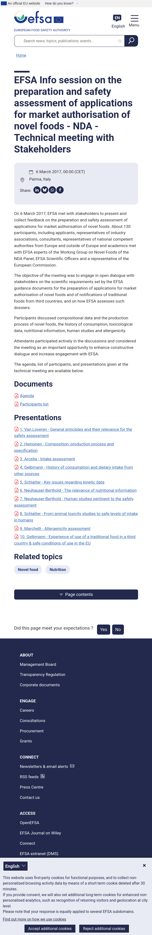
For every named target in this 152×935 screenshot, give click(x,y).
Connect (27, 843)
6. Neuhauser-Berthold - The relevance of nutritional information (75, 490)
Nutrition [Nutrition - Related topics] (57, 569)
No (118, 629)
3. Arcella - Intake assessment (44, 458)
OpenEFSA (29, 822)
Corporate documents (40, 684)
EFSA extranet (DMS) (39, 853)
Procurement (32, 731)
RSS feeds (29, 776)
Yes (103, 629)
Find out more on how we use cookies (34, 919)
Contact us (30, 797)
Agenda (24, 395)
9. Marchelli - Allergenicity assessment (52, 528)
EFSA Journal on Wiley (40, 833)
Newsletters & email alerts (44, 766)
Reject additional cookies (104, 928)
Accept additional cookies (50, 928)
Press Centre (31, 787)
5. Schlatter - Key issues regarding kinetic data (59, 482)
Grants (26, 741)
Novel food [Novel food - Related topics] (28, 569)
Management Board (38, 664)
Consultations (32, 720)
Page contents (76, 594)
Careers (27, 710)
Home (21, 55)
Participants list (31, 404)
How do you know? (59, 3)
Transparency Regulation (43, 674)
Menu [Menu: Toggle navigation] (133, 25)
